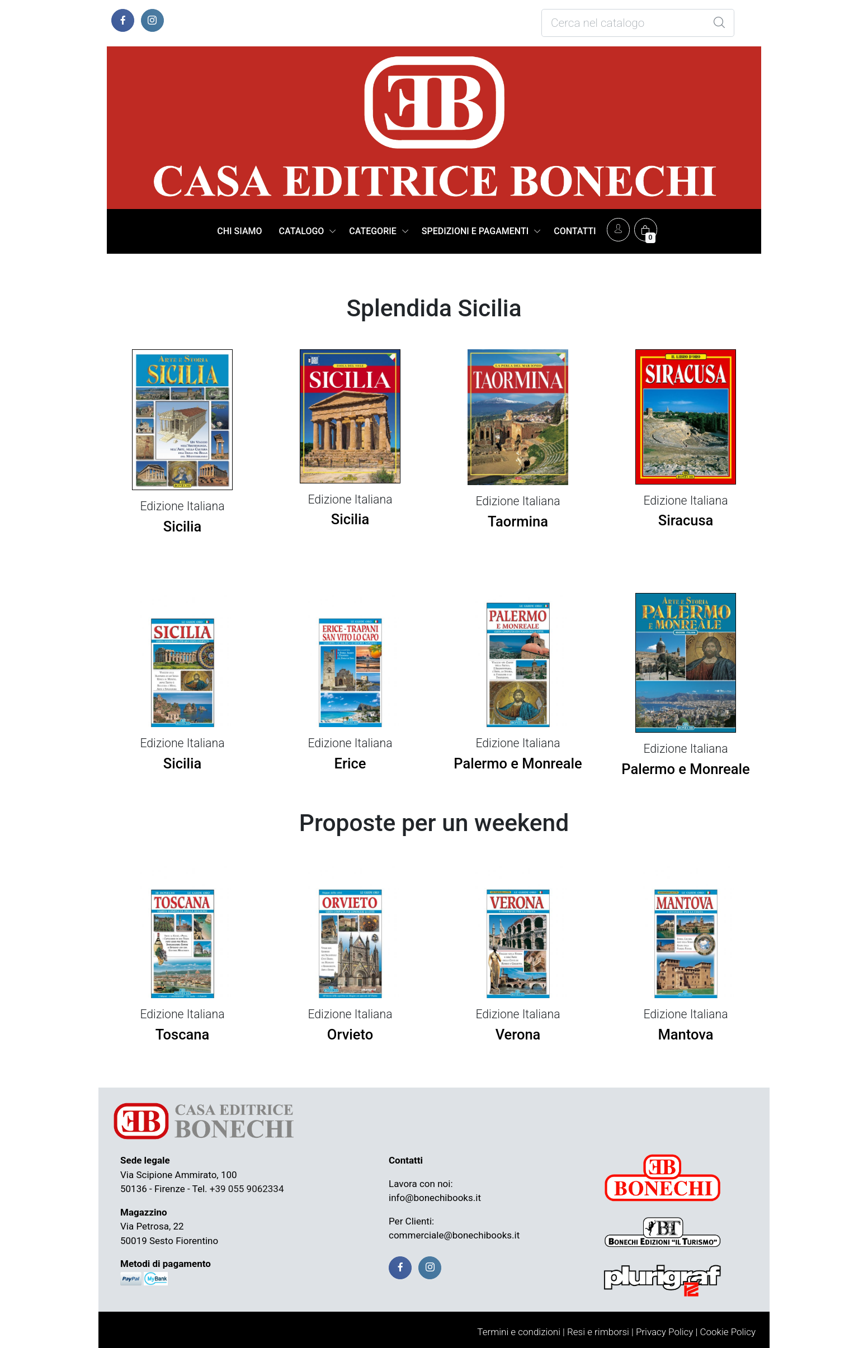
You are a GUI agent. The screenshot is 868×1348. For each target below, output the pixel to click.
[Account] (618, 229)
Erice (350, 763)
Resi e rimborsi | (600, 1331)
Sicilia (182, 526)
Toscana (182, 1034)
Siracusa (686, 520)
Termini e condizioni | (521, 1331)
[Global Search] (719, 23)
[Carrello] (645, 229)
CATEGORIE (372, 231)
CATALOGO (301, 231)
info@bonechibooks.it (435, 1197)
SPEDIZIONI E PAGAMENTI (475, 231)
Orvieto (350, 1034)
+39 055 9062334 (247, 1188)
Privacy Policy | (666, 1331)
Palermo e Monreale (518, 763)
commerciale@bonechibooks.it (454, 1235)
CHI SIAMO (239, 231)
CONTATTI (575, 231)
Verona (518, 1034)
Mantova (686, 1034)
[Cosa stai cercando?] (637, 23)
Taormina (518, 521)
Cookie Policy (728, 1331)
